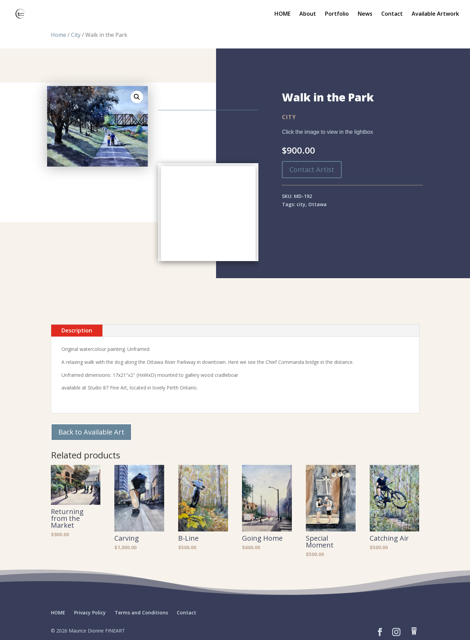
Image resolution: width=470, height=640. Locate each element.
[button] (137, 97)
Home (58, 35)
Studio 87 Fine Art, (108, 387)
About (307, 14)
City (76, 35)
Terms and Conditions (141, 612)
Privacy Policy (90, 612)
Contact (392, 14)
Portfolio (337, 14)
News (365, 14)
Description (76, 330)
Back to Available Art (91, 432)
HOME (282, 14)
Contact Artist (311, 169)
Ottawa (317, 204)
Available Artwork (435, 14)
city (301, 204)
